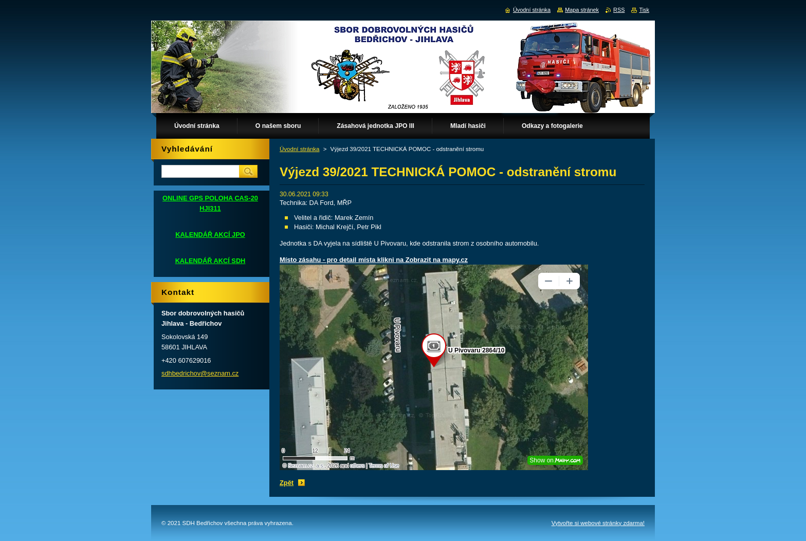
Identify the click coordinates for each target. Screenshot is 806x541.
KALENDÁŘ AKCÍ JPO (210, 234)
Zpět (287, 483)
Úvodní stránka (299, 149)
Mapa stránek (582, 10)
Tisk (644, 10)
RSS (619, 10)
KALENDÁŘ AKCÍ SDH (210, 261)
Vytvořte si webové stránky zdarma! (598, 523)
